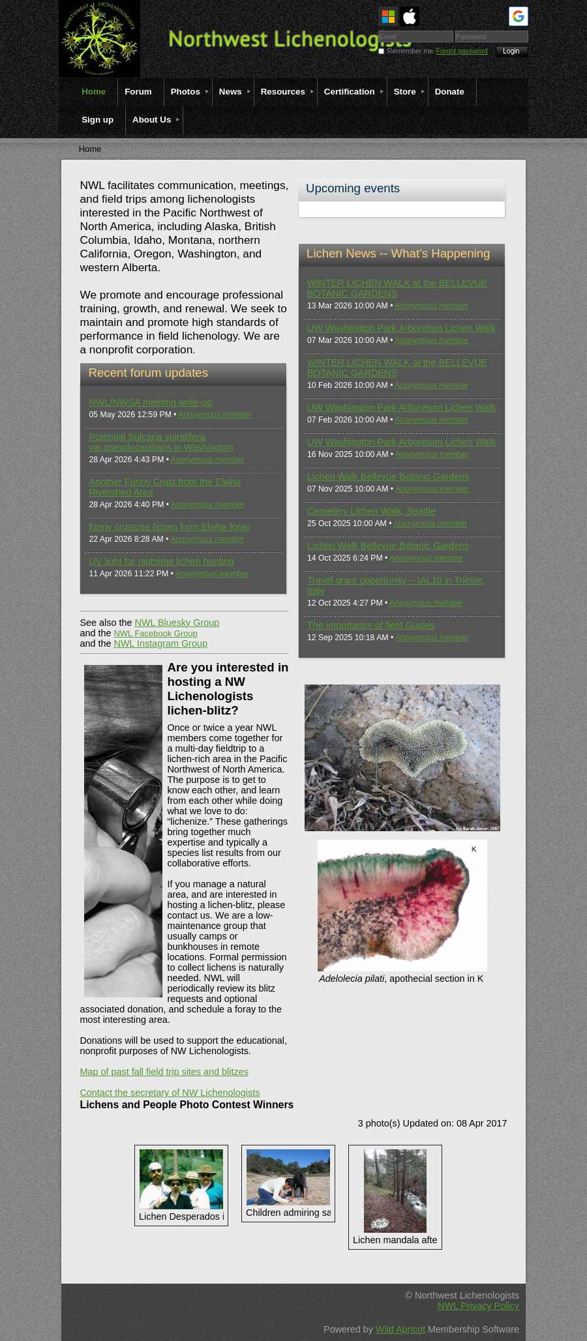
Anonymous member (215, 414)
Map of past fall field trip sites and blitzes (164, 1072)
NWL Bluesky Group (176, 622)
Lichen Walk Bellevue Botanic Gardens (388, 476)
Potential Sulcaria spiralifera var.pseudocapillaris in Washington (161, 442)
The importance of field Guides (371, 625)
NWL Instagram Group (160, 643)
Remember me (410, 51)
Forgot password (462, 51)
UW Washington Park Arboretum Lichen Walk (401, 328)
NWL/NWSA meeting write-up (150, 402)
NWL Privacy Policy (478, 1306)
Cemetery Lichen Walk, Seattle (371, 511)
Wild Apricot (400, 1329)
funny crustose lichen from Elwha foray (169, 527)
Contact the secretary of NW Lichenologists (170, 1092)
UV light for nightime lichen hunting (161, 561)
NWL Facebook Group (155, 633)
